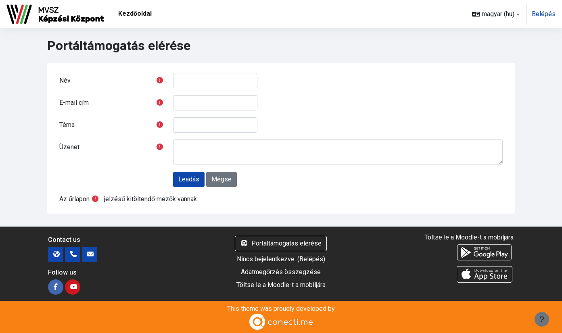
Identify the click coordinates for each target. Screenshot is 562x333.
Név (65, 80)
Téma (67, 125)
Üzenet (69, 147)
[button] (496, 14)
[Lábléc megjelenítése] (542, 319)
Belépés (544, 14)
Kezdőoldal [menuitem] (135, 13)
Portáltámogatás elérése (281, 243)
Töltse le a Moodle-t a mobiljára (281, 285)
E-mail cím (74, 102)
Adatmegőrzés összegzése (281, 272)
